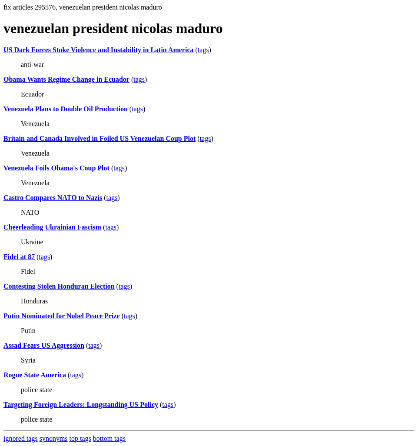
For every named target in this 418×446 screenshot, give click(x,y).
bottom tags (109, 438)
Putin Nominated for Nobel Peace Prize (61, 316)
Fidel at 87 (19, 256)
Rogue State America (34, 375)
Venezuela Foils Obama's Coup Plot (56, 168)
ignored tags (20, 438)
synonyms (54, 438)
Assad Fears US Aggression (43, 345)
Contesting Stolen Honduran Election (59, 286)
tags (203, 49)
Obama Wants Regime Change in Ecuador (66, 79)
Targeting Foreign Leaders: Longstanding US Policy (80, 404)
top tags (80, 438)
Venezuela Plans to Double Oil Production (65, 109)
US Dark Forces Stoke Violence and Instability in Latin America (98, 49)
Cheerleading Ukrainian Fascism (52, 227)
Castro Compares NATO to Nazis (52, 197)
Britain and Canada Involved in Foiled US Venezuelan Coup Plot (99, 138)
